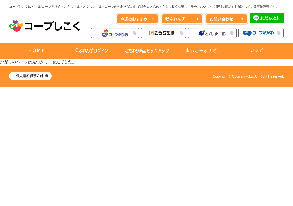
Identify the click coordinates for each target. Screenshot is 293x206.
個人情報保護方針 (29, 76)
